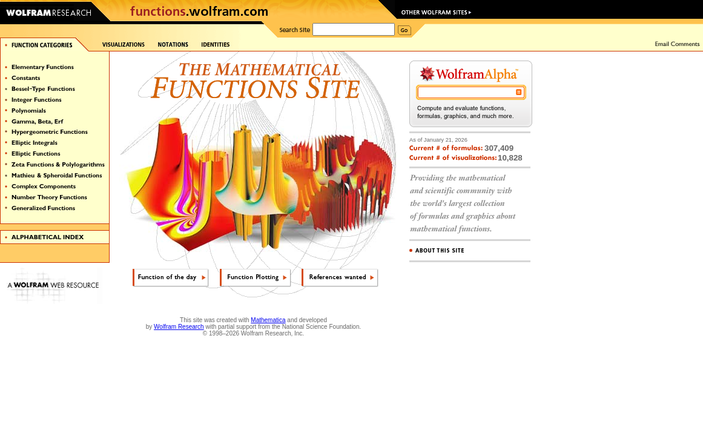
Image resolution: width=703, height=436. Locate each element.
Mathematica (268, 320)
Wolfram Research (179, 326)
